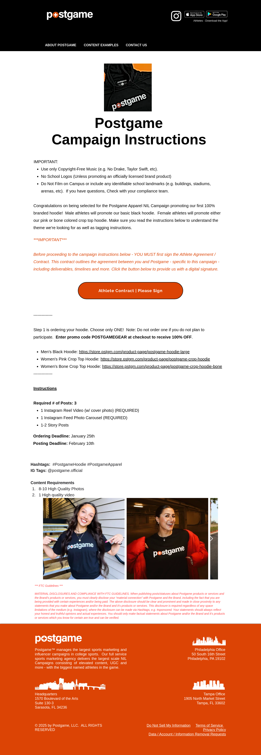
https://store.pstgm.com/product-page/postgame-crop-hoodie (155, 359)
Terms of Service (210, 725)
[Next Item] (211, 539)
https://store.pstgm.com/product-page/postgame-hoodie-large (134, 351)
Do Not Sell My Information (168, 725)
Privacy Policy (214, 730)
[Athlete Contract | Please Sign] (130, 290)
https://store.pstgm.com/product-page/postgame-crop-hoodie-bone (162, 366)
